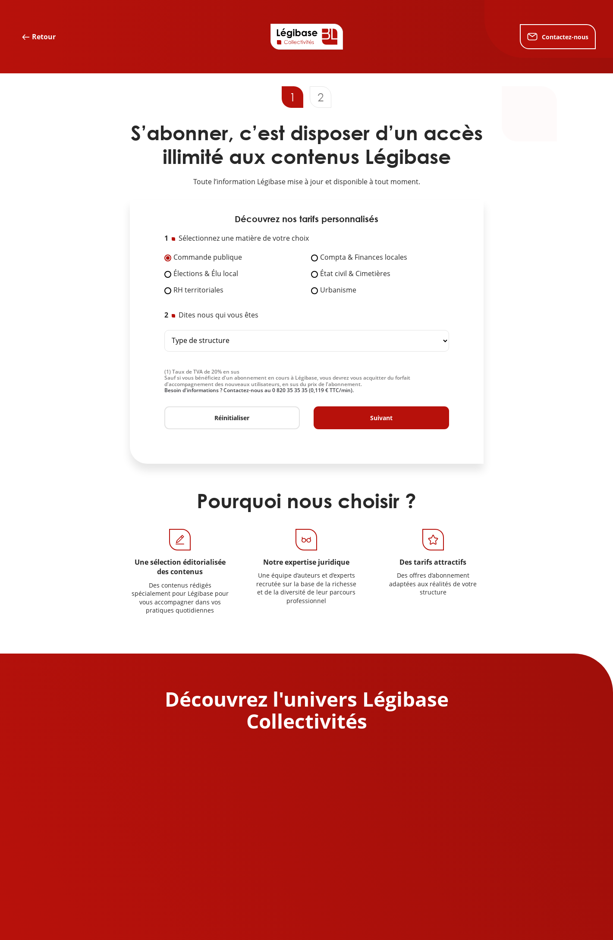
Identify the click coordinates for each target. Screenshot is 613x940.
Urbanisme (338, 290)
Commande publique (207, 257)
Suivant (381, 418)
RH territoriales (198, 290)
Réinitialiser (231, 418)
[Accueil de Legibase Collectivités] (306, 37)
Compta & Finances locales (363, 257)
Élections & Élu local (205, 274)
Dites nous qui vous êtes (218, 315)
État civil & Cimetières (355, 274)
